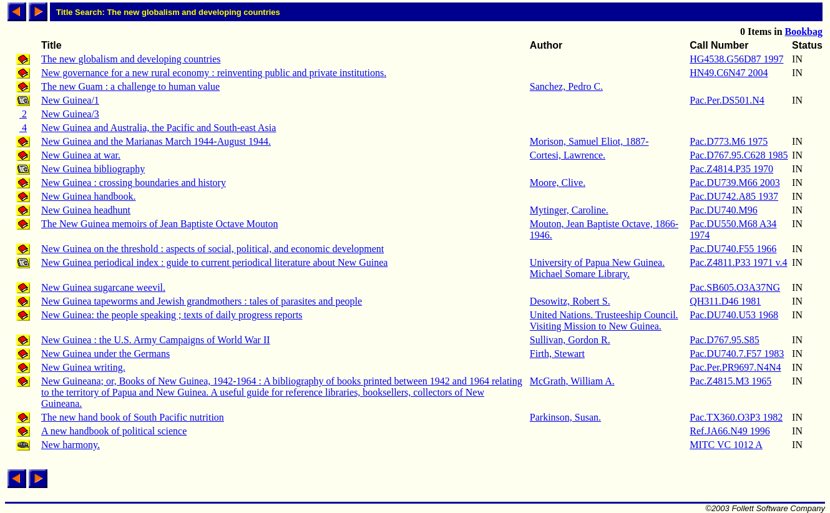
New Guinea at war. (80, 155)
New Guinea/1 (70, 100)
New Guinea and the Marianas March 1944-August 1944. (156, 141)
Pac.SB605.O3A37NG (735, 287)
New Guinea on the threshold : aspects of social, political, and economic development (212, 248)
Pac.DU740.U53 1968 (734, 315)
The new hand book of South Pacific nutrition (132, 417)
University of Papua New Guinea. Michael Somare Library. (597, 268)
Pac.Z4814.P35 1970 (731, 169)
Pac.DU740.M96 (723, 210)
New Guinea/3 (70, 114)
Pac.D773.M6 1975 (729, 141)
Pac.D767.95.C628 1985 (739, 155)
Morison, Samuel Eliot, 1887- (589, 141)
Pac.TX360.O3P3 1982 (736, 417)
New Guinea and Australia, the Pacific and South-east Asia (158, 127)
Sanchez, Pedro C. (566, 86)
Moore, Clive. (557, 182)
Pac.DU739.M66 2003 (734, 182)
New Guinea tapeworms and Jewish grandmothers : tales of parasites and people (201, 301)
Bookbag (804, 31)
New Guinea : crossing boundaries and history (133, 182)
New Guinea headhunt (85, 210)
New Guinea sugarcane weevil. (103, 287)
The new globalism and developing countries (130, 59)
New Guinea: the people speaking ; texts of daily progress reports (172, 315)
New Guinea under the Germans (105, 353)
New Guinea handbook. (88, 196)
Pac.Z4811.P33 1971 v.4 (738, 262)
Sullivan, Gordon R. (570, 340)
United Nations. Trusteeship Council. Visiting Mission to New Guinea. (604, 320)
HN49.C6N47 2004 (729, 72)
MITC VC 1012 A (726, 444)
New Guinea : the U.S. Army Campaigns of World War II (155, 340)
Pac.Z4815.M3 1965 (730, 381)
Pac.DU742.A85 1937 (734, 196)
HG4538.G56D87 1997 (736, 59)
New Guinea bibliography (93, 169)
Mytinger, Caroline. (569, 210)
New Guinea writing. (83, 367)
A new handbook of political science (114, 431)
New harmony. (70, 444)
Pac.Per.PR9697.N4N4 (735, 367)
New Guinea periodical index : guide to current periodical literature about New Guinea (214, 262)
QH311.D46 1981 (725, 301)
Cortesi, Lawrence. (567, 155)
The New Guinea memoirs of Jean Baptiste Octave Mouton (159, 223)
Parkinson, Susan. (565, 417)
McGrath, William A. (572, 381)
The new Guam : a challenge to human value (130, 86)
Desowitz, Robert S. (570, 301)
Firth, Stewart (557, 353)
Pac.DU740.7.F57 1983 (737, 353)
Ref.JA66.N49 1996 (729, 431)
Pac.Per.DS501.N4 (727, 100)
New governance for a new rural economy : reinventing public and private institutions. (213, 72)
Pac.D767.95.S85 (724, 340)
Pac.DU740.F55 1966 (733, 248)
